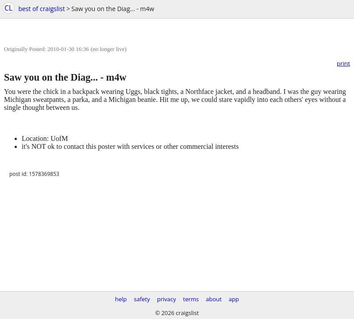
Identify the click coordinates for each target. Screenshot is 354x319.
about (214, 299)
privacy (166, 299)
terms (191, 299)
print (343, 63)
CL (8, 8)
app (234, 299)
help (121, 299)
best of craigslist (41, 8)
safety (142, 299)
